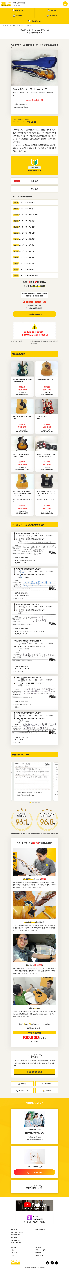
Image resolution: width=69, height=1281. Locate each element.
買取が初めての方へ (17, 1232)
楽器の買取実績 (18, 354)
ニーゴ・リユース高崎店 (23, 239)
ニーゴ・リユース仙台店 (23, 227)
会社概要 (38, 1247)
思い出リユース (34, 21)
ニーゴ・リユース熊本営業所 (25, 275)
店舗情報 (51, 10)
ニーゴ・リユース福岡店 (23, 269)
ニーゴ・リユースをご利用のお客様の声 (28, 524)
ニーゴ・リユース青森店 (23, 208)
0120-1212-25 (36, 302)
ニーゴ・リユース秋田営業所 (25, 215)
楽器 (13, 1250)
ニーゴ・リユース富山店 (23, 251)
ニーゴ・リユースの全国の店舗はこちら (34, 1186)
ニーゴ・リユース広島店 (23, 263)
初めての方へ (17, 10)
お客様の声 (52, 15)
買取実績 (17, 15)
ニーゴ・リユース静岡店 (23, 257)
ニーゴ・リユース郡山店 (23, 233)
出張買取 (34, 181)
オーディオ (14, 1253)
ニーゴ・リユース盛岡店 (23, 221)
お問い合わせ (39, 1255)
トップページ (14, 1229)
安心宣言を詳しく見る (34, 1072)
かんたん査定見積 (16, 1243)
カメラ (13, 1255)
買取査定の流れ (15, 1235)
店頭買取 (34, 189)
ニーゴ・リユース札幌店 (24, 122)
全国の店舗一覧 (40, 1229)
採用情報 (38, 1253)
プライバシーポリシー (41, 1250)
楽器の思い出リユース (21, 754)
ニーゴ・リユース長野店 (23, 245)
